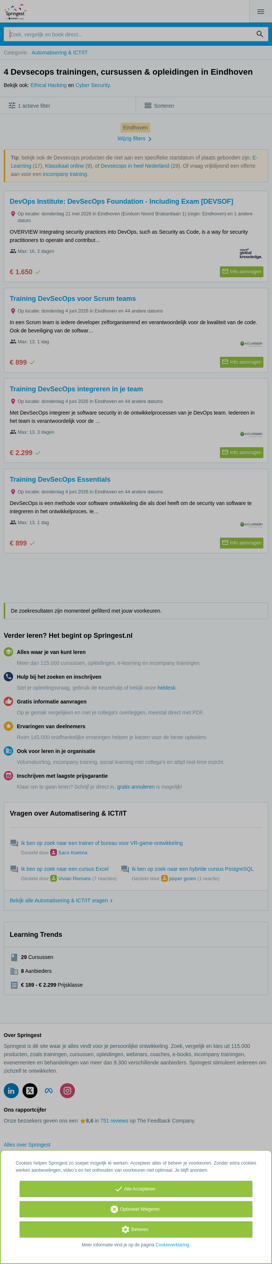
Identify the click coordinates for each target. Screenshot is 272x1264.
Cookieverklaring (172, 1244)
